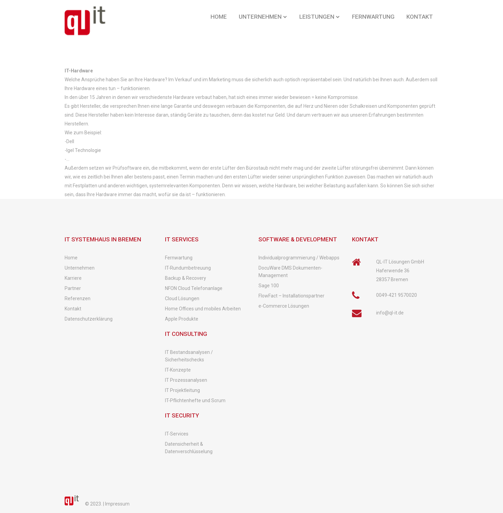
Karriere (73, 278)
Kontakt (73, 308)
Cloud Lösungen (182, 298)
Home (71, 257)
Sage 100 (268, 285)
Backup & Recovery (185, 278)
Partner (73, 288)
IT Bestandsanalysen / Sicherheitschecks (189, 355)
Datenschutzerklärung (89, 319)
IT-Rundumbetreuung (188, 268)
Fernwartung (178, 257)
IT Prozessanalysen (186, 380)
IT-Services (176, 434)
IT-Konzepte (178, 370)
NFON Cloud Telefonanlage (193, 288)
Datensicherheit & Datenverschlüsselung (189, 447)
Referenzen (77, 298)
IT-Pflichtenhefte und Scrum (195, 400)
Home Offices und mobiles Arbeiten (203, 308)
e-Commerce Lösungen (283, 306)
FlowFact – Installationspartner (291, 295)
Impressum (117, 504)
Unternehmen (80, 268)
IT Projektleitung (182, 390)
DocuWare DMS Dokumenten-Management (290, 271)
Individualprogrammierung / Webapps (298, 257)
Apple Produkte (181, 319)
